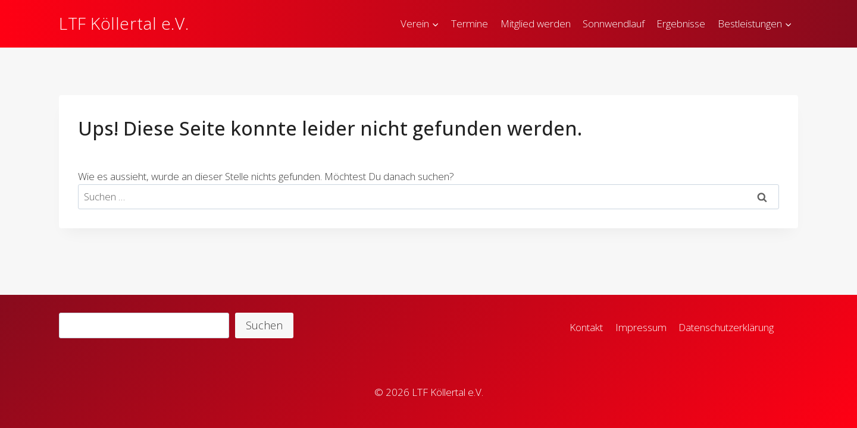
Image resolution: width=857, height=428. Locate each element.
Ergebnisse (680, 23)
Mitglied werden (536, 23)
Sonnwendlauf (614, 23)
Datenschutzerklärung (726, 327)
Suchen (264, 325)
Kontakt (586, 327)
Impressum (641, 327)
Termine (469, 23)
